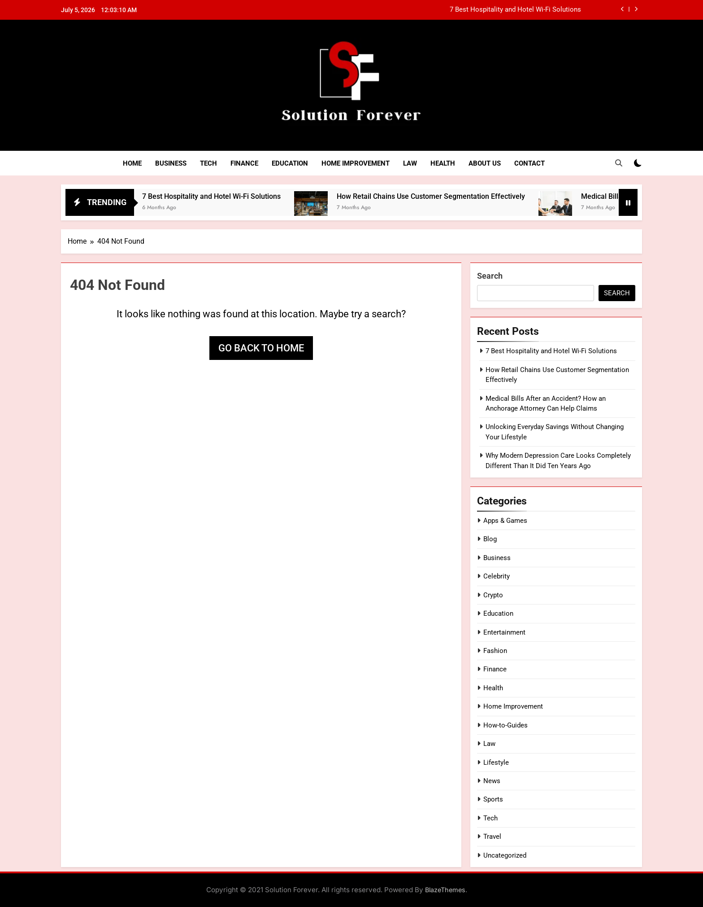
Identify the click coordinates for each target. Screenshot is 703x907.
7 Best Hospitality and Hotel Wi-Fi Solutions (515, 9)
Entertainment (504, 632)
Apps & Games (505, 521)
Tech (208, 163)
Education (290, 163)
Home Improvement (355, 163)
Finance (244, 163)
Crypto (493, 595)
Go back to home (261, 348)
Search (490, 275)
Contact (529, 163)
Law (410, 163)
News (491, 781)
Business (171, 163)
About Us (485, 163)
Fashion (495, 651)
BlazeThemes (445, 890)
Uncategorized (504, 855)
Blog (490, 539)
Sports (493, 799)
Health (442, 163)
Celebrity (496, 576)
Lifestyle (496, 762)
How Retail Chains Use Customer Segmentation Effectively (441, 196)
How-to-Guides (505, 725)
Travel (492, 837)
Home (132, 163)
